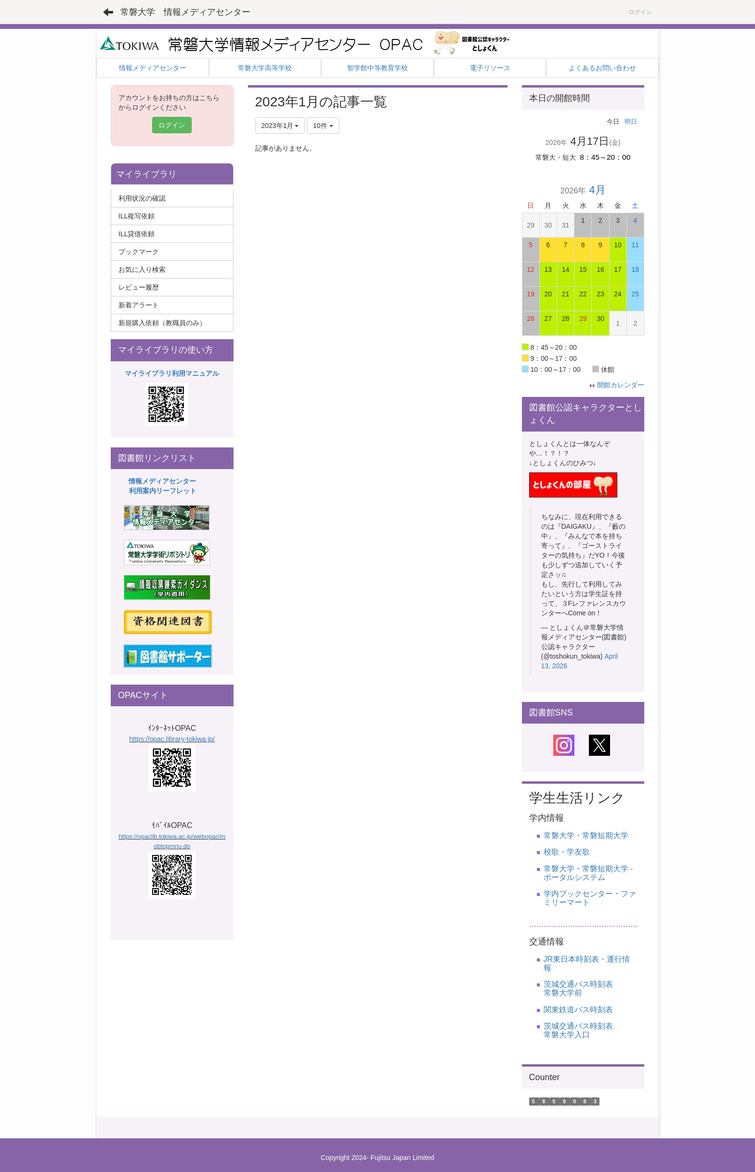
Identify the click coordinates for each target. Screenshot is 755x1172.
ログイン (640, 12)
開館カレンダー (620, 385)
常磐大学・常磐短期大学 (586, 835)
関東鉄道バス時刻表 (578, 1010)
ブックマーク (138, 251)
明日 (631, 121)
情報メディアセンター (162, 481)
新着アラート (138, 305)
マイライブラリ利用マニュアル (172, 373)
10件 (323, 125)
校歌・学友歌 (567, 852)
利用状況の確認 (142, 198)
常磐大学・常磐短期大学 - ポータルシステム (588, 873)
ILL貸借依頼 (136, 234)
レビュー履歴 (138, 287)
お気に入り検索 (142, 269)
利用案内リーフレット (162, 491)
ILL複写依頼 (136, 216)
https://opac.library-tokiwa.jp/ (172, 739)
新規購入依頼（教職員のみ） (162, 323)
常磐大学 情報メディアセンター (185, 12)
